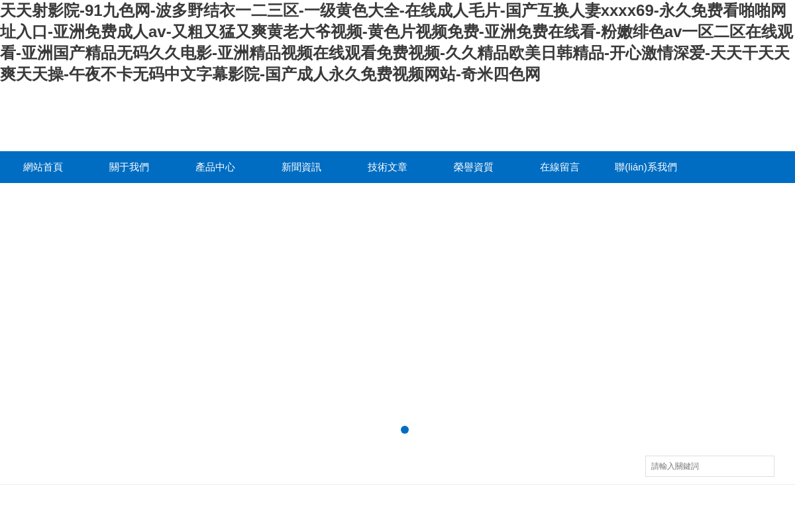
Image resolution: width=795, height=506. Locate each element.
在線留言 (560, 166)
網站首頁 (43, 166)
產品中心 (215, 166)
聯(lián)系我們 (645, 166)
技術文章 (387, 166)
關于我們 (129, 166)
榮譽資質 (474, 166)
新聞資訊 (301, 166)
